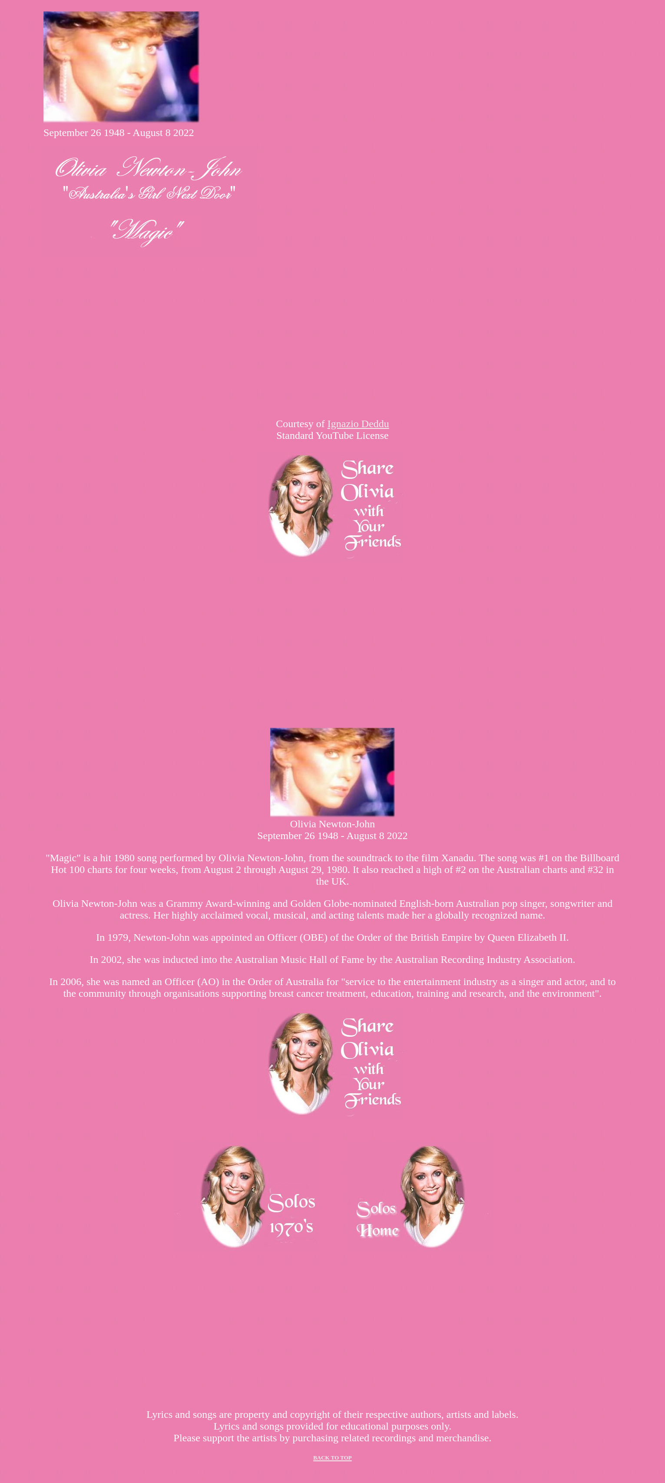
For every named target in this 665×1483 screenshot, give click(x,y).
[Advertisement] (332, 645)
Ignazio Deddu (358, 423)
